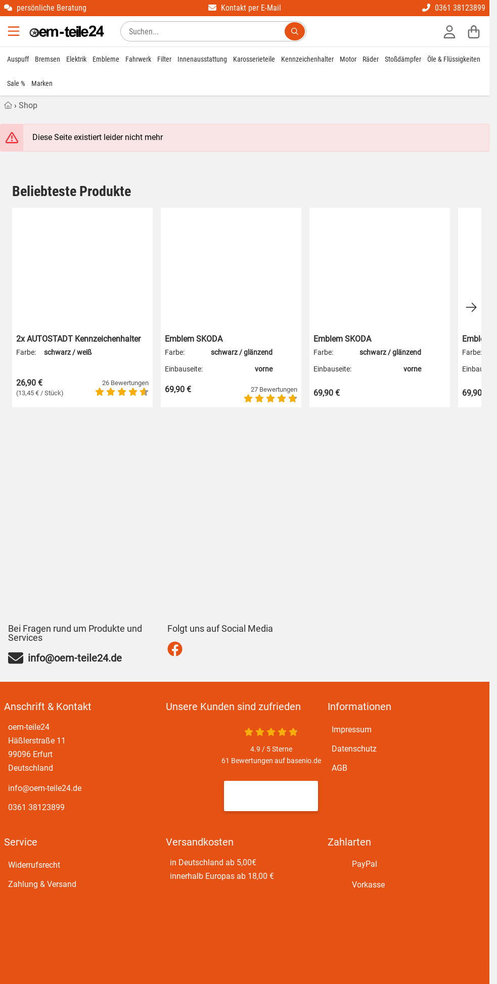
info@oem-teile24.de (44, 788)
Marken (42, 83)
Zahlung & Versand (42, 884)
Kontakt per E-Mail (244, 8)
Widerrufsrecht (34, 865)
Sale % (16, 83)
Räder (371, 59)
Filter (164, 59)
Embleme (106, 59)
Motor (348, 59)
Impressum (352, 729)
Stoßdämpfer (403, 59)
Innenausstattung (202, 59)
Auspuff (18, 59)
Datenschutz (354, 749)
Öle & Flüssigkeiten (453, 59)
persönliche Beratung (45, 8)
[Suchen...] (295, 31)
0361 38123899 (453, 8)
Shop (28, 105)
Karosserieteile (254, 59)
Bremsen (47, 59)
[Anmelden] (449, 31)
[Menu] (14, 31)
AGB (339, 768)
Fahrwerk (138, 59)
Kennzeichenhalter (307, 59)
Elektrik (76, 59)
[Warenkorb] (473, 31)
